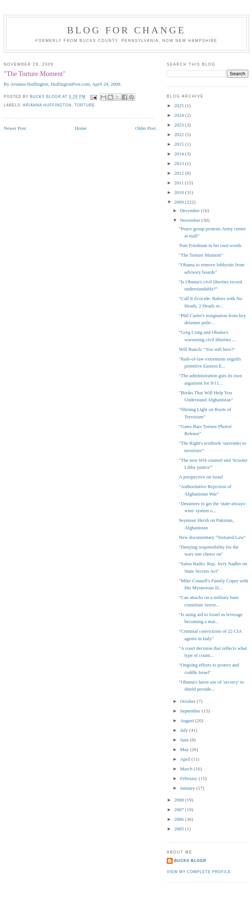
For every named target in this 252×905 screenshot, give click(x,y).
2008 (179, 800)
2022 (179, 134)
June (185, 740)
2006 (179, 819)
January (188, 788)
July (184, 730)
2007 (179, 809)
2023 (179, 125)
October (188, 701)
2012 (179, 173)
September (191, 711)
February (189, 778)
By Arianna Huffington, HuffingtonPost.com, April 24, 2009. (63, 84)
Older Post (145, 128)
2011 (179, 182)
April (186, 759)
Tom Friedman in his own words (210, 245)
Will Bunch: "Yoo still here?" (207, 349)
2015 (179, 144)
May (185, 749)
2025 (179, 105)
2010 (179, 192)
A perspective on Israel (201, 477)
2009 (179, 202)
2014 (179, 154)
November (191, 220)
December (190, 210)
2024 (179, 115)
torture (84, 105)
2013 (179, 163)
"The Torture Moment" (201, 255)
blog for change (126, 30)
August (187, 720)
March (187, 768)
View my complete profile (199, 872)
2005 (179, 829)
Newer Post (15, 128)
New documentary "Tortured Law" (212, 537)
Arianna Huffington (47, 105)
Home (81, 128)
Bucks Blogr (190, 861)
